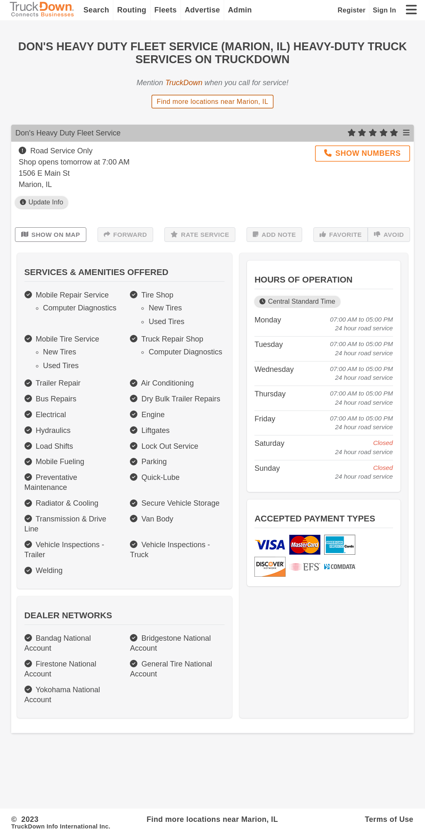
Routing (132, 10)
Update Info (41, 202)
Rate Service (200, 234)
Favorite (340, 234)
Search (96, 10)
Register (352, 10)
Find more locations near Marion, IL (213, 101)
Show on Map (50, 234)
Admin (240, 10)
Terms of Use (389, 819)
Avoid (389, 234)
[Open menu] (406, 133)
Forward (125, 234)
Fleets (165, 10)
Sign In (384, 10)
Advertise (202, 10)
